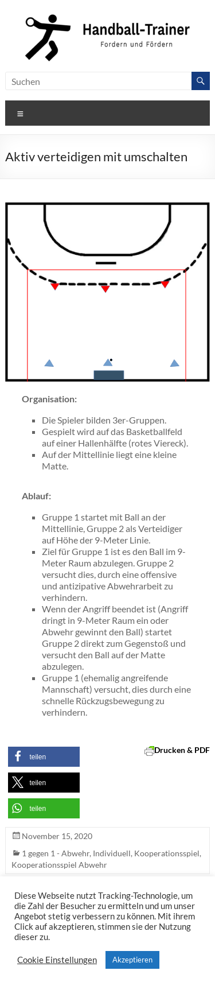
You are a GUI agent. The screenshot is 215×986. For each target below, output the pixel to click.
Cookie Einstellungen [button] (57, 960)
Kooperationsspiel (167, 853)
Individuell (112, 853)
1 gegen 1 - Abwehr (55, 853)
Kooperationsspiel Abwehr (59, 864)
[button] (44, 757)
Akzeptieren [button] (132, 959)
